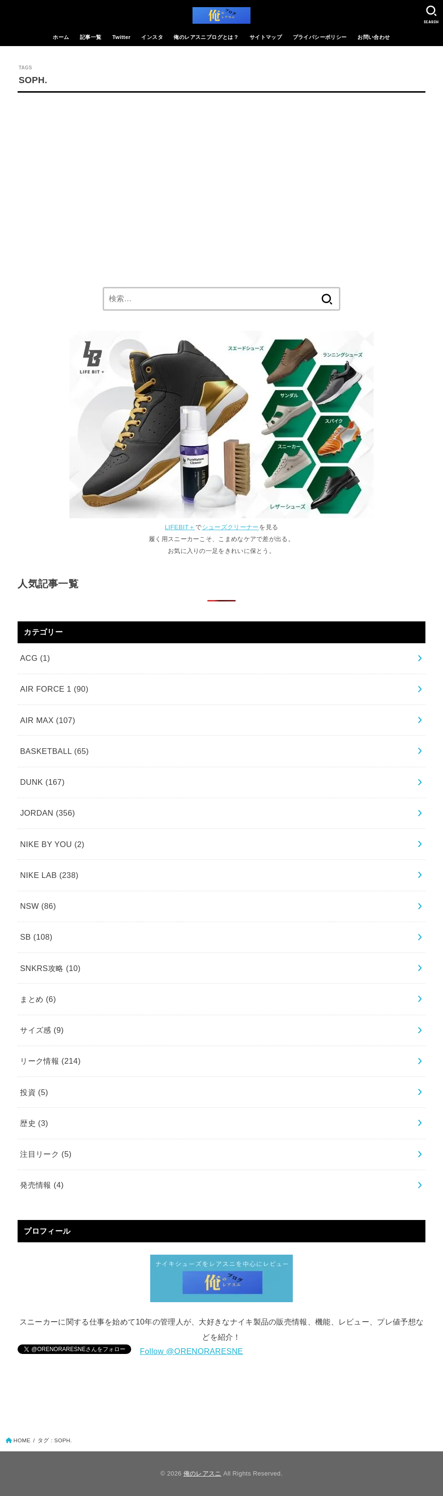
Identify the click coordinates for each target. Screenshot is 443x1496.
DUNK (42, 782)
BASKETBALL (54, 751)
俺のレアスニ (202, 1473)
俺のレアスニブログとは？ (206, 37)
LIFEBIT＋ (180, 527)
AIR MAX (47, 720)
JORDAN (47, 813)
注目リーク (45, 1154)
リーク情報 (50, 1061)
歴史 (34, 1123)
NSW (38, 906)
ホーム (61, 37)
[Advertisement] (221, 187)
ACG (35, 658)
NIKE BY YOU (52, 844)
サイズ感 (42, 1030)
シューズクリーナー (230, 527)
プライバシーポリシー (320, 37)
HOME (21, 1440)
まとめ (38, 999)
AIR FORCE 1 (54, 689)
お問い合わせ (373, 37)
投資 (34, 1092)
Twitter (121, 37)
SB (36, 937)
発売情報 (42, 1185)
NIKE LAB (49, 875)
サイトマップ (266, 37)
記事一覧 (91, 37)
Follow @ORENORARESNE (191, 1351)
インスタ (152, 37)
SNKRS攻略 (50, 968)
